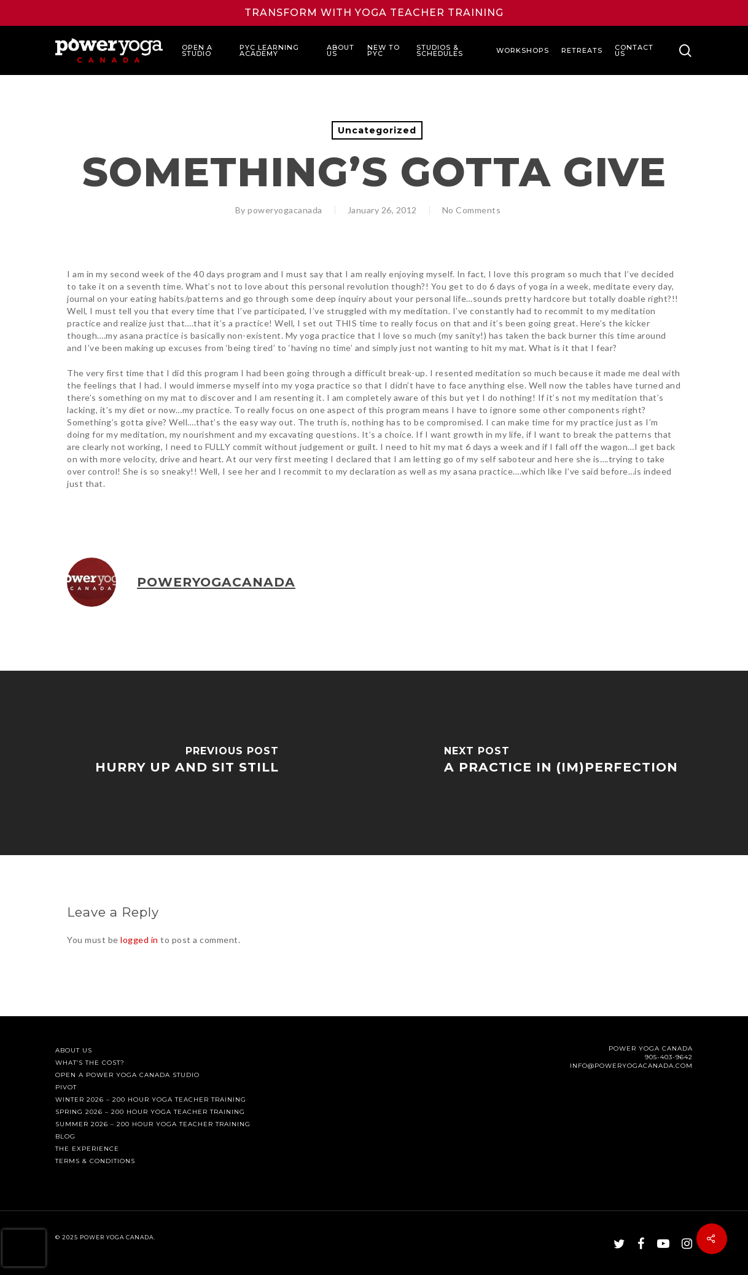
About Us (73, 1050)
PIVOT (66, 1087)
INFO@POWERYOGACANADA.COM (631, 1066)
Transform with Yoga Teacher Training (374, 12)
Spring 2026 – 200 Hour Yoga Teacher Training (150, 1112)
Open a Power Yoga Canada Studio (127, 1075)
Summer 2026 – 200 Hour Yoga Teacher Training (153, 1124)
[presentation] (23, 1248)
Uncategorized (377, 130)
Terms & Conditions (95, 1161)
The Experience (87, 1149)
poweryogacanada (284, 210)
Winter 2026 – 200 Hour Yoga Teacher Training (150, 1099)
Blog (65, 1136)
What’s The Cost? (90, 1063)
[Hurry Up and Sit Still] (187, 763)
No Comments (471, 210)
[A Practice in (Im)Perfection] (561, 763)
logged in (139, 939)
